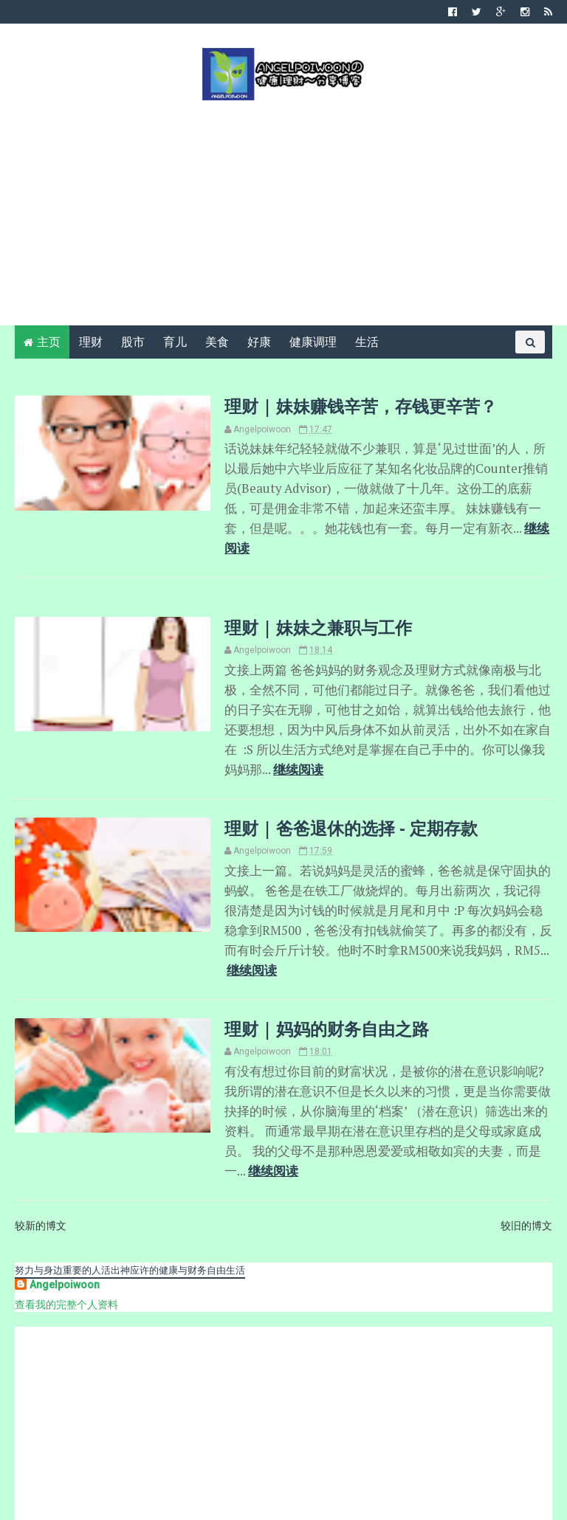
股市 (133, 343)
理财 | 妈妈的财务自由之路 (314, 978)
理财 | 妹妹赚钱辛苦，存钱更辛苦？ (348, 407)
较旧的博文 (526, 1152)
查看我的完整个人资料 (66, 1231)
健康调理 (313, 343)
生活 (367, 343)
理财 (91, 343)
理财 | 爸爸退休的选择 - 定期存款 (339, 801)
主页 (49, 343)
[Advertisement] (283, 212)
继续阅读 (486, 527)
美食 (217, 343)
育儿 (175, 343)
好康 (259, 343)
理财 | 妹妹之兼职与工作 (306, 605)
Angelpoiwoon (65, 1211)
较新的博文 (40, 1152)
